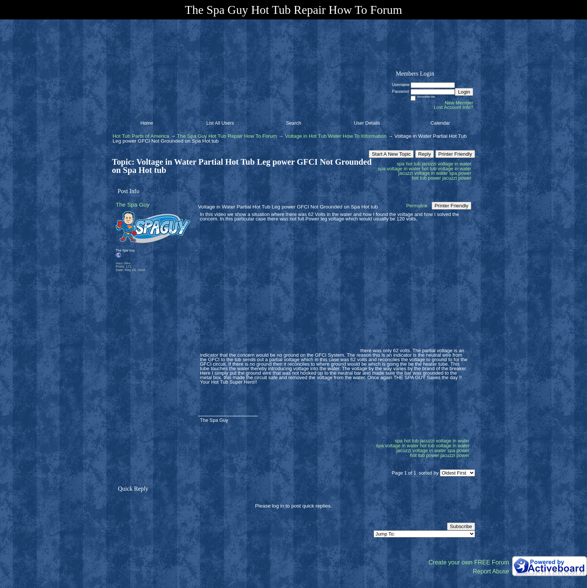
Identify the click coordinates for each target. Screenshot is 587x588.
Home (146, 123)
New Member (459, 103)
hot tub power (426, 178)
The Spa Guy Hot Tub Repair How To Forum (227, 136)
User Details (367, 123)
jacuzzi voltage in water (423, 173)
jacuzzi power (456, 178)
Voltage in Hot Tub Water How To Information (335, 136)
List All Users (220, 123)
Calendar (440, 123)
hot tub (413, 164)
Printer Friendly (455, 154)
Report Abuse (491, 571)
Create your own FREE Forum (469, 562)
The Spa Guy (133, 204)
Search (293, 123)
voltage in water (454, 164)
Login (464, 92)
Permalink (417, 205)
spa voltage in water (399, 168)
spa (401, 164)
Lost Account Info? (453, 107)
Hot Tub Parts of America (141, 136)
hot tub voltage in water (446, 168)
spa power (460, 173)
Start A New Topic (391, 154)
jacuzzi (429, 164)
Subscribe (461, 526)
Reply (424, 154)
